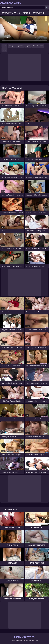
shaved (35, 46)
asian (4, 46)
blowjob (12, 46)
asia (41, 46)
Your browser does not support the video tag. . (24, 29)
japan (28, 46)
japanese (20, 46)
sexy (4, 50)
